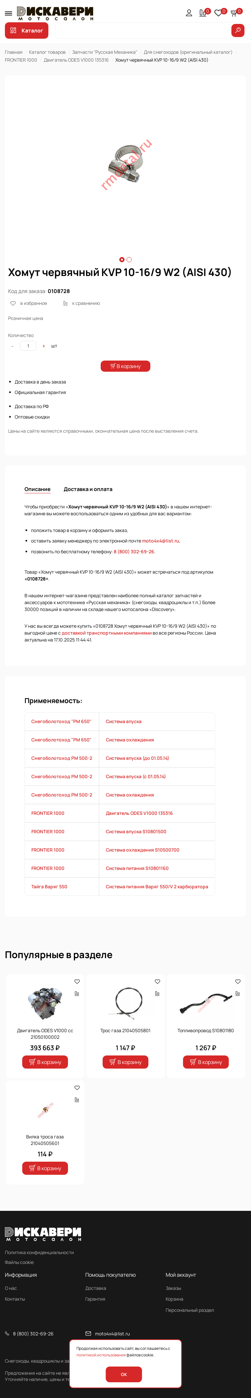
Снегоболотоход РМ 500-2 (61, 770)
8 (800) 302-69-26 (134, 564)
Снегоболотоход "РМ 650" (61, 733)
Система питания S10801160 (137, 880)
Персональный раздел (190, 1310)
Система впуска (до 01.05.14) (137, 770)
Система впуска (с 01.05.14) (136, 788)
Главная (14, 52)
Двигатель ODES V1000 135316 (76, 60)
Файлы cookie (19, 1262)
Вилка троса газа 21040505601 (45, 1152)
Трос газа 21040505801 (125, 1043)
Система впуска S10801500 (136, 843)
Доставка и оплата (88, 501)
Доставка (95, 1288)
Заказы (173, 1288)
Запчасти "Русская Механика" (104, 52)
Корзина (174, 1299)
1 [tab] (122, 259)
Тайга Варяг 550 (49, 899)
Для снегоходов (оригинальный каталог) (188, 52)
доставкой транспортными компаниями (107, 645)
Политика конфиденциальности (39, 1252)
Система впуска (124, 733)
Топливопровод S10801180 (205, 1043)
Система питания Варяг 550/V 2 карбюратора (157, 899)
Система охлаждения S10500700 (142, 862)
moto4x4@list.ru (160, 553)
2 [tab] (129, 259)
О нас (11, 1288)
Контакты (15, 1299)
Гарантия (95, 1299)
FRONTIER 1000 (21, 60)
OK (124, 1374)
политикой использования (101, 1355)
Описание (38, 501)
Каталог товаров (47, 52)
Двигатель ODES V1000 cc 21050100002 (45, 1046)
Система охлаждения (130, 752)
